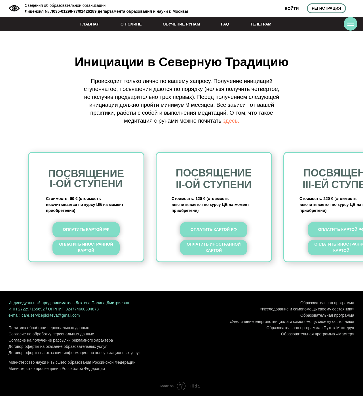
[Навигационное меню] (350, 24)
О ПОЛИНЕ (131, 24)
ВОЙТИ (292, 8)
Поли (13, 327)
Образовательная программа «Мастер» (317, 334)
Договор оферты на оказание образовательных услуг (58, 346)
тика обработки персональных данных (53, 327)
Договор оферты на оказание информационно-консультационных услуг (74, 352)
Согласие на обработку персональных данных (51, 334)
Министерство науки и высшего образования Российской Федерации (72, 362)
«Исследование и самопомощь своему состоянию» (307, 309)
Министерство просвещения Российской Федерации (57, 368)
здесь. (231, 121)
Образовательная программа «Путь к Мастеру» (310, 327)
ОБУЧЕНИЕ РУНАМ (181, 24)
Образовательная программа (327, 303)
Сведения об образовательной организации (65, 5)
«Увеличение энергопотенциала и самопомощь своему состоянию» (292, 321)
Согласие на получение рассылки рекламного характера (61, 340)
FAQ (225, 24)
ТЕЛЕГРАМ (260, 24)
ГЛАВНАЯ (90, 24)
